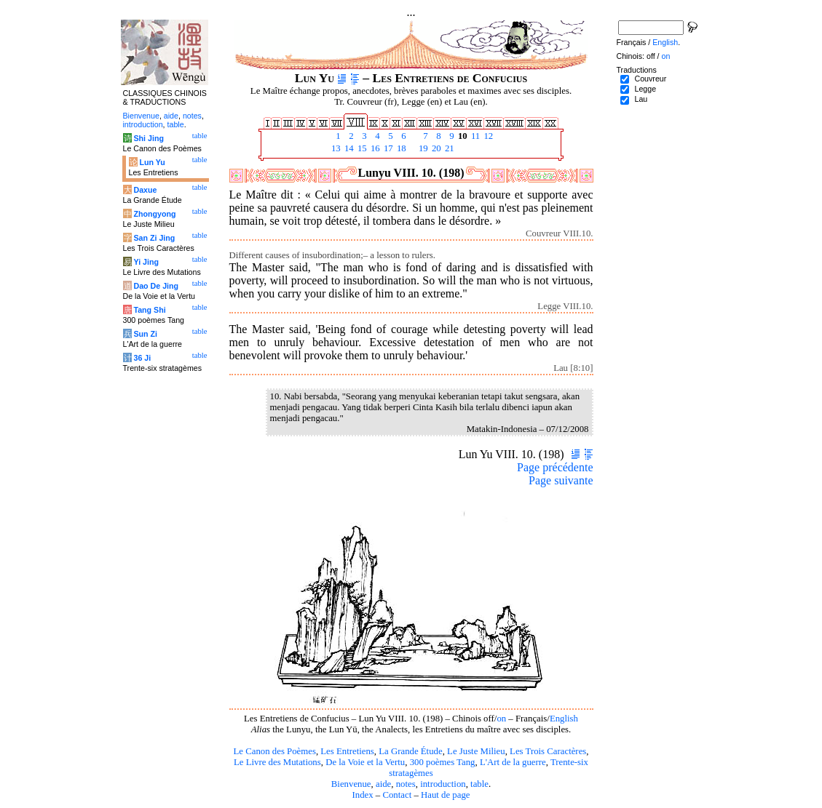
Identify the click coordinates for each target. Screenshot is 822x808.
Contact (396, 795)
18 (400, 148)
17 (387, 148)
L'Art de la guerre (513, 762)
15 (361, 148)
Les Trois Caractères (548, 751)
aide (383, 784)
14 (348, 148)
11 (475, 136)
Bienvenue (351, 784)
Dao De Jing (155, 285)
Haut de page (445, 795)
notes (406, 784)
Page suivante (561, 480)
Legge (645, 88)
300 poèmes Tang (442, 762)
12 (487, 136)
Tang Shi (149, 309)
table (479, 784)
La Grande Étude (410, 751)
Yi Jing (146, 261)
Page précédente (555, 467)
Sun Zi (145, 333)
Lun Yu (152, 162)
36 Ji (142, 357)
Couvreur (650, 78)
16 (374, 148)
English (564, 718)
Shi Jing (148, 138)
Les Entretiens (347, 751)
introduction (443, 784)
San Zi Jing (154, 237)
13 (335, 148)
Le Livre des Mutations (277, 762)
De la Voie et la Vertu (365, 762)
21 (448, 148)
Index (362, 795)
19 (422, 148)
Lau (640, 99)
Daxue (145, 189)
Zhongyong (154, 213)
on (501, 718)
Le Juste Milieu (476, 751)
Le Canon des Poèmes (275, 751)
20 (435, 148)
